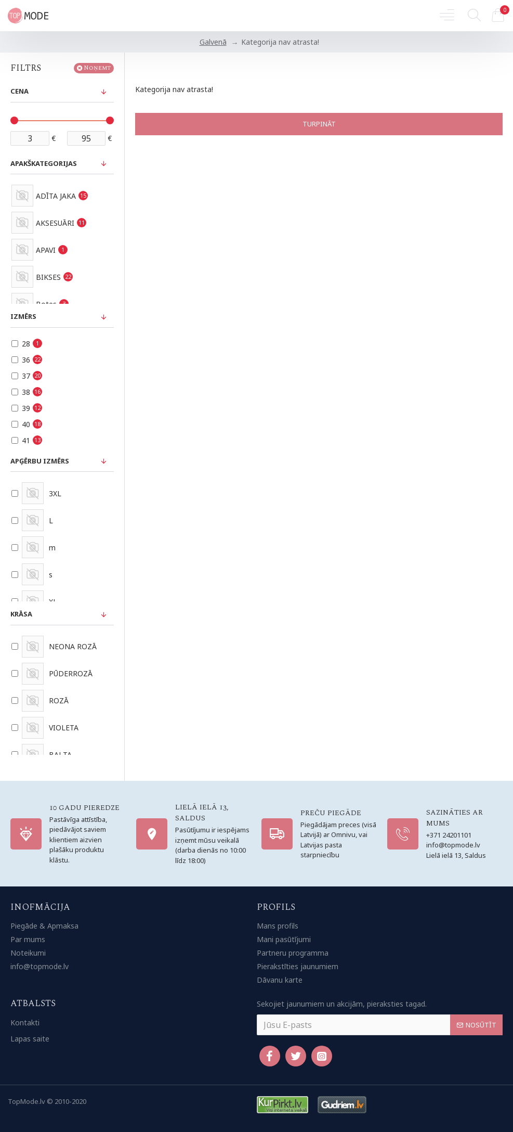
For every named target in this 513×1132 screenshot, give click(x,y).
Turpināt (319, 123)
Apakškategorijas (43, 163)
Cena (19, 91)
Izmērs (23, 316)
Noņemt (97, 68)
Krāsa (21, 614)
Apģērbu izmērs (39, 461)
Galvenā (213, 42)
